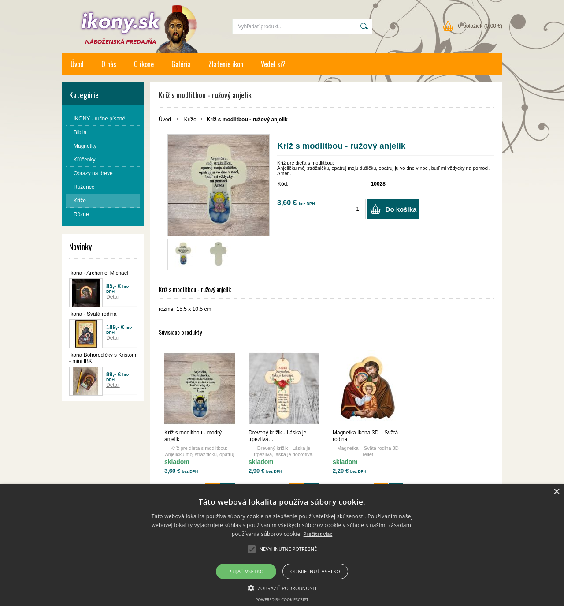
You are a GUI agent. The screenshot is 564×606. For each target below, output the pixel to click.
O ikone (144, 64)
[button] (282, 587)
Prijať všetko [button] (246, 571)
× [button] (556, 492)
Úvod (77, 64)
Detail (113, 297)
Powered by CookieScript (282, 599)
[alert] (282, 545)
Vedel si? (273, 64)
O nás (108, 64)
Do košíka (401, 209)
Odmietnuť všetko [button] (315, 571)
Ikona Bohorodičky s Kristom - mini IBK (102, 358)
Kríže (190, 119)
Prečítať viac (318, 534)
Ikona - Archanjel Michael (98, 273)
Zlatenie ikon (225, 64)
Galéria (181, 64)
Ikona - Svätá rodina (92, 314)
